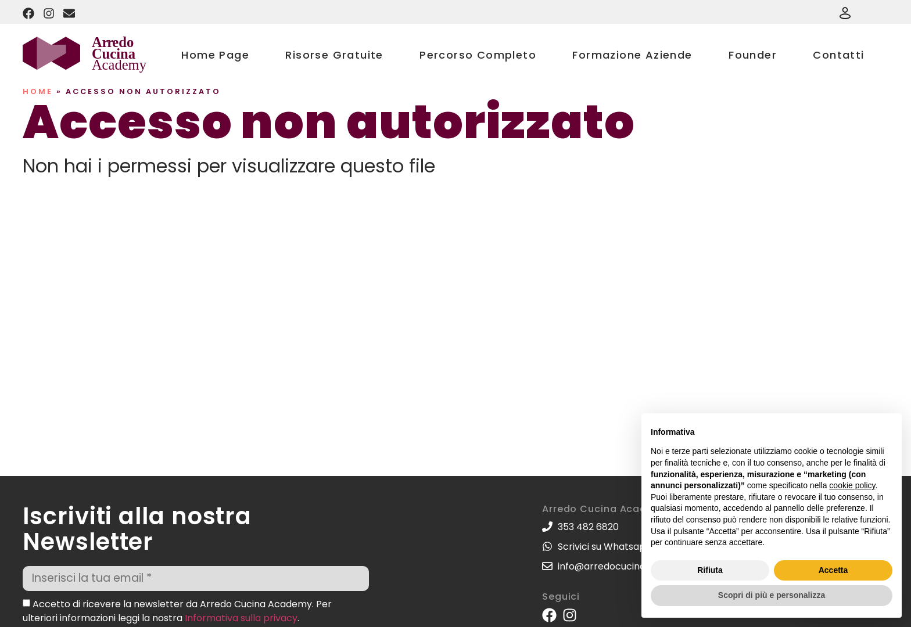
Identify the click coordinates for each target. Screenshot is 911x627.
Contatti (838, 55)
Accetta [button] (833, 570)
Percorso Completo (477, 55)
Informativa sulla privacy (241, 617)
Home (38, 91)
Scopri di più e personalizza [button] (771, 595)
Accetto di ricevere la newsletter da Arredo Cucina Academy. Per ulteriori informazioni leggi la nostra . (177, 610)
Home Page (215, 55)
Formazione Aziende (632, 55)
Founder (753, 55)
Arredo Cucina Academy (605, 509)
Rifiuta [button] (710, 570)
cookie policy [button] (852, 485)
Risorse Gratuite (334, 55)
